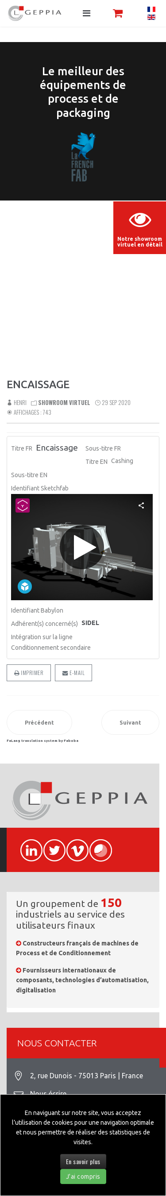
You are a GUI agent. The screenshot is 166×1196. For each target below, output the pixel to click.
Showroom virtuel (64, 402)
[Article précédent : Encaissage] (39, 722)
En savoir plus (83, 1161)
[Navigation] (86, 13)
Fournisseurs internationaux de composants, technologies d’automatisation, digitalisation (82, 980)
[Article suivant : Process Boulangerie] (130, 722)
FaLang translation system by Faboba (42, 741)
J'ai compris (83, 1176)
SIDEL (90, 622)
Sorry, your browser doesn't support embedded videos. (83, 248)
